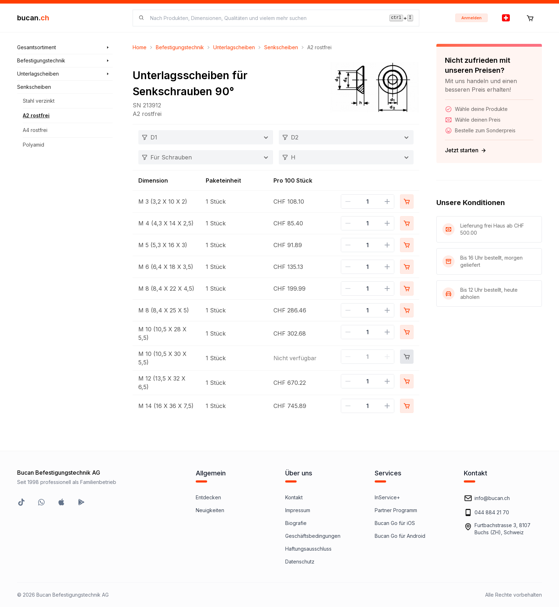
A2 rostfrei (36, 115)
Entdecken (208, 497)
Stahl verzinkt (39, 101)
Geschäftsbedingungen (312, 536)
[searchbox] (265, 18)
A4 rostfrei (35, 130)
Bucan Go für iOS (395, 523)
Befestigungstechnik (180, 47)
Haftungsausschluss (308, 549)
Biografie (296, 523)
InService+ (387, 497)
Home (140, 47)
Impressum (297, 510)
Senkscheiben (281, 47)
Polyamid (33, 145)
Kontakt (294, 497)
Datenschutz (299, 561)
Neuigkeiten (210, 510)
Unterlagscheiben (234, 47)
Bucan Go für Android (400, 536)
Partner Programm (396, 510)
